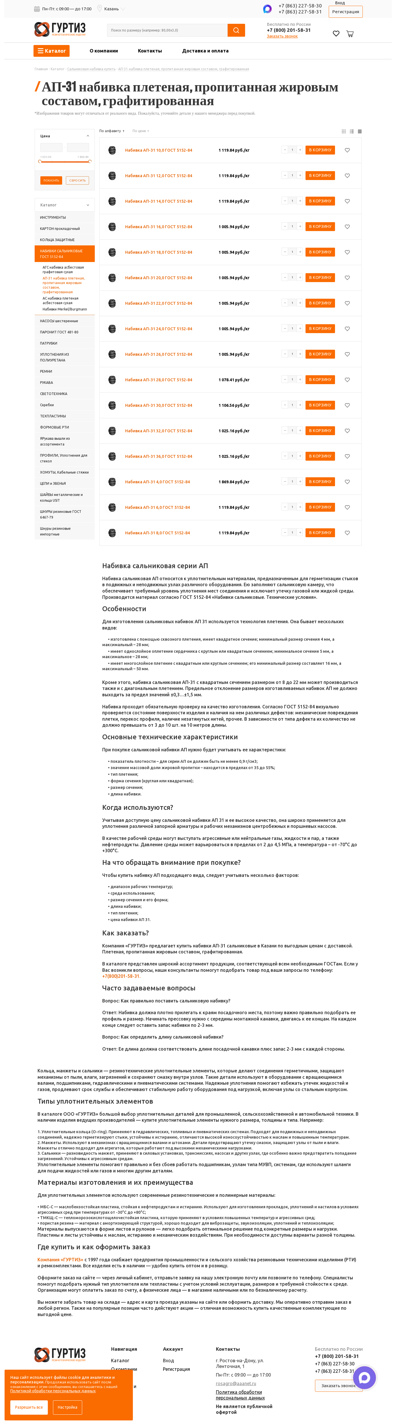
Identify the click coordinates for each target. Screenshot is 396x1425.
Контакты (150, 50)
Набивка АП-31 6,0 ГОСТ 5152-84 (157, 507)
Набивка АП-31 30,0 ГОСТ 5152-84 (158, 405)
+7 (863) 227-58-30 (300, 5)
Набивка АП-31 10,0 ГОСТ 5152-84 (158, 150)
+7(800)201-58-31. (121, 976)
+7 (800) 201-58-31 (289, 30)
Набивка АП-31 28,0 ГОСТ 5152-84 (158, 380)
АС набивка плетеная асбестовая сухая (60, 300)
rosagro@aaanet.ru (236, 1383)
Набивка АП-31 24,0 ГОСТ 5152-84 (158, 329)
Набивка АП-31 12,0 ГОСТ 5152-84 (158, 175)
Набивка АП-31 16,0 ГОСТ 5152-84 (158, 226)
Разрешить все (29, 1407)
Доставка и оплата (205, 50)
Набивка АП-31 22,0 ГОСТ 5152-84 (158, 303)
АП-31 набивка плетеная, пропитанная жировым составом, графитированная (64, 285)
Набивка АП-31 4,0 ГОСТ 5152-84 (157, 482)
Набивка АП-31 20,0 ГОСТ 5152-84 (158, 277)
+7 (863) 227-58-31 (300, 11)
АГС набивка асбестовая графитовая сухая (63, 269)
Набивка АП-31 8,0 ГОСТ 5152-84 (157, 533)
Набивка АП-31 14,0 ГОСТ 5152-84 (158, 201)
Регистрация (345, 11)
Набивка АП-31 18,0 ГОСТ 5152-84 (158, 252)
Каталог (120, 1360)
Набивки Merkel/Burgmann (65, 309)
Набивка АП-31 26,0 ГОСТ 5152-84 (158, 354)
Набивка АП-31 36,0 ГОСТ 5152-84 (158, 456)
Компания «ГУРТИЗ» (60, 1259)
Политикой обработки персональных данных (53, 1391)
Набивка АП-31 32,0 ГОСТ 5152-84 (158, 431)
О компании (104, 50)
